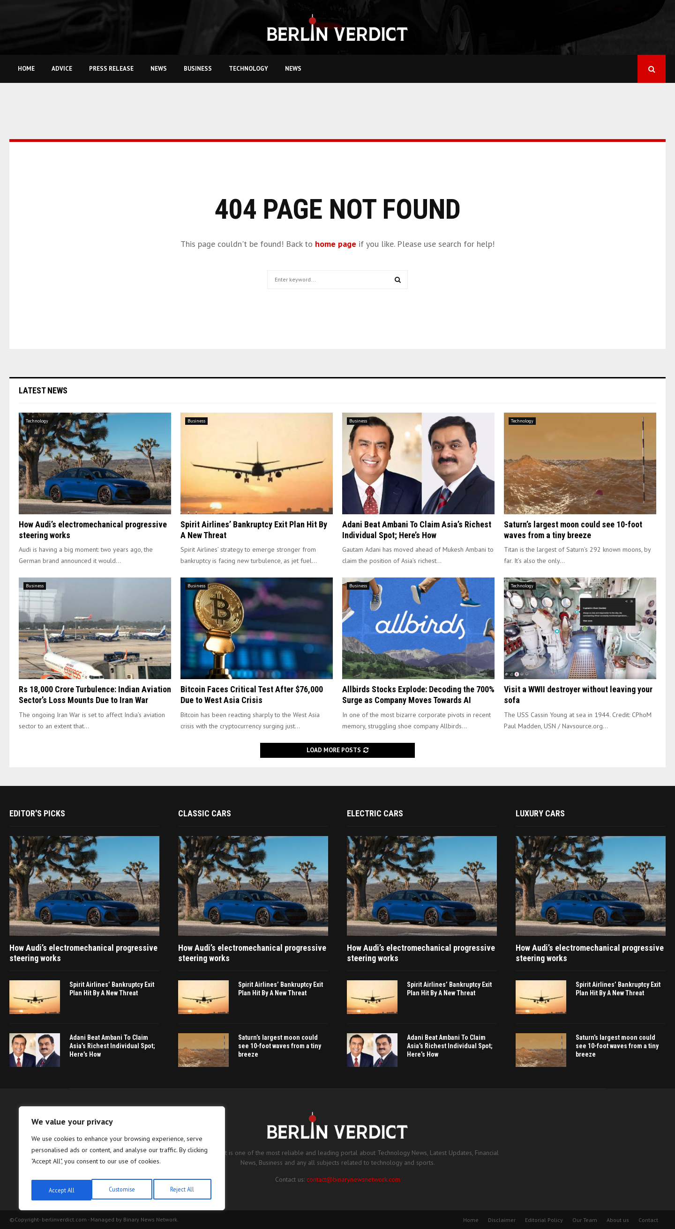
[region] (122, 1161)
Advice (62, 69)
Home (26, 69)
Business (198, 69)
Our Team (584, 1219)
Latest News (43, 390)
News (158, 69)
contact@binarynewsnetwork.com (353, 1179)
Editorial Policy (544, 1219)
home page (335, 243)
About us (618, 1219)
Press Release (111, 69)
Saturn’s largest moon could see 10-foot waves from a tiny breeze (279, 1046)
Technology (248, 69)
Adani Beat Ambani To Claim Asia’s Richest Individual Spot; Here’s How (112, 1046)
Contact (648, 1219)
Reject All (122, 1190)
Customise (60, 1190)
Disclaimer (502, 1219)
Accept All (183, 1190)
